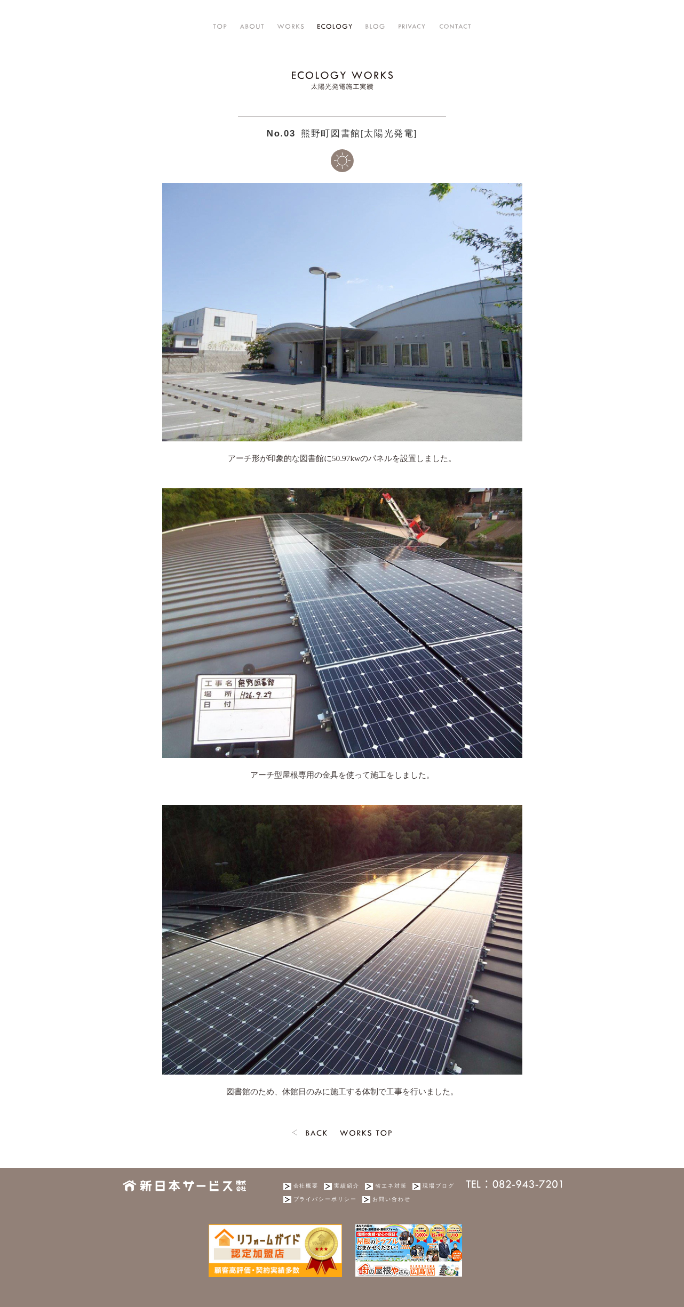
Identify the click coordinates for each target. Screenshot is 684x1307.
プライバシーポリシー (325, 1199)
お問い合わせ (391, 1199)
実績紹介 (347, 1186)
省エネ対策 (391, 1186)
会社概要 (306, 1186)
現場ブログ (439, 1186)
